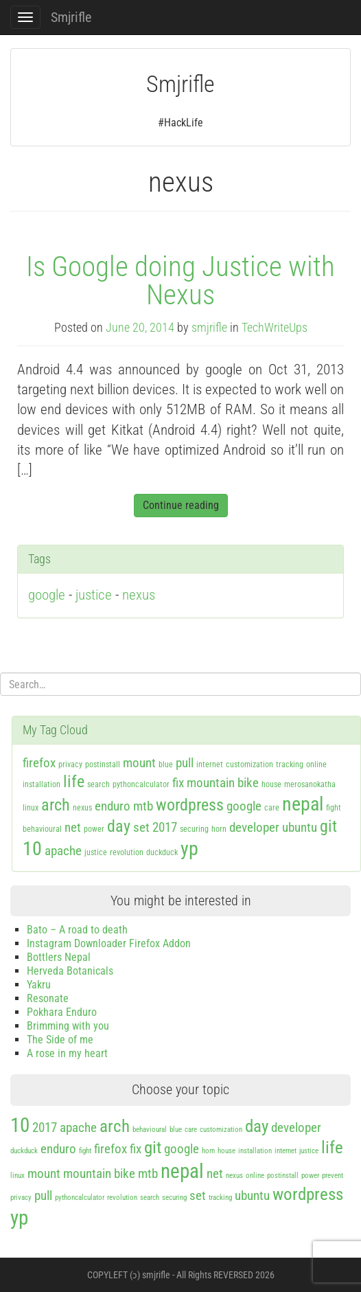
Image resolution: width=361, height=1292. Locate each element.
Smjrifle (71, 17)
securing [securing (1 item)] (194, 829)
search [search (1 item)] (98, 784)
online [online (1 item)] (316, 764)
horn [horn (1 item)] (218, 829)
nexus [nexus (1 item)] (82, 808)
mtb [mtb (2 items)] (143, 806)
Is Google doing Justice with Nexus (180, 280)
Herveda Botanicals (70, 970)
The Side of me (60, 1039)
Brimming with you (68, 1025)
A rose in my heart (67, 1053)
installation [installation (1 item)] (41, 784)
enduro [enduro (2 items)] (112, 806)
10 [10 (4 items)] (32, 848)
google (46, 595)
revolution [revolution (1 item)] (126, 852)
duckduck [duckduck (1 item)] (162, 852)
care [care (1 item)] (271, 808)
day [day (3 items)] (118, 826)
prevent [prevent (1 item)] (332, 1175)
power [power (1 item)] (94, 829)
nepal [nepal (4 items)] (302, 804)
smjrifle (209, 328)
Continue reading (181, 505)
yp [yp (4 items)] (189, 848)
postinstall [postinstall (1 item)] (102, 764)
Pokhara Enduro (62, 1012)
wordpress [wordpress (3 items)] (190, 805)
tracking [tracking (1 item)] (289, 764)
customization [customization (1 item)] (249, 764)
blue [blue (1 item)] (166, 764)
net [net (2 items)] (73, 827)
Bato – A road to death (77, 929)
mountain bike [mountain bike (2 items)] (223, 783)
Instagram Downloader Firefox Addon (109, 943)
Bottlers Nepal (59, 957)
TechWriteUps (274, 328)
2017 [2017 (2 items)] (164, 827)
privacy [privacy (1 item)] (70, 764)
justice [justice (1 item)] (95, 852)
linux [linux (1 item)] (30, 808)
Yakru (39, 984)
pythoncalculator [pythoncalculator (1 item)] (141, 784)
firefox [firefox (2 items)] (39, 763)
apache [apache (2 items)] (63, 851)
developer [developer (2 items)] (254, 827)
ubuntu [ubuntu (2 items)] (299, 827)
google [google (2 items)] (243, 806)
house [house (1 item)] (271, 784)
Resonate (48, 998)
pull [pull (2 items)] (185, 763)
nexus (138, 595)
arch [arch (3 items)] (55, 805)
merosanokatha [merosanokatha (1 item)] (310, 784)
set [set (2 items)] (141, 827)
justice (93, 595)
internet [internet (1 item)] (209, 764)
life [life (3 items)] (73, 781)
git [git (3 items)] (328, 826)
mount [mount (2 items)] (139, 763)
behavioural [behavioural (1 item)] (42, 829)
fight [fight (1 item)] (333, 808)
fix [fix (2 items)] (178, 783)
